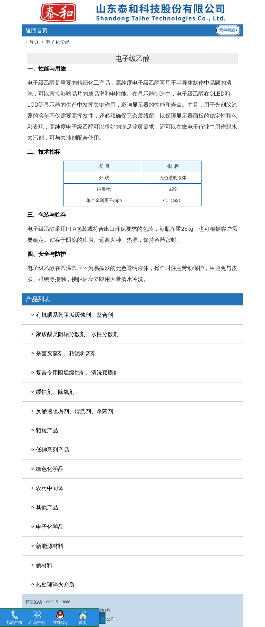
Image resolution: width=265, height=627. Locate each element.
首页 (34, 42)
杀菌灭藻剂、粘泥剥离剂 (66, 353)
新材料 (44, 565)
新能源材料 (49, 546)
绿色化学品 (49, 469)
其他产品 (47, 507)
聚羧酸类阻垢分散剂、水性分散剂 (77, 334)
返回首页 (37, 30)
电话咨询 (14, 622)
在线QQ (60, 622)
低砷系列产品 (52, 450)
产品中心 (37, 622)
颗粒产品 (47, 430)
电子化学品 (58, 42)
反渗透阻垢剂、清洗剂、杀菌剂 (74, 411)
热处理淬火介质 (55, 584)
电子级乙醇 (41, 83)
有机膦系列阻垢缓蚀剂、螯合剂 (74, 315)
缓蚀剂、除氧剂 (55, 392)
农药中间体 (49, 488)
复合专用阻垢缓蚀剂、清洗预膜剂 (77, 373)
